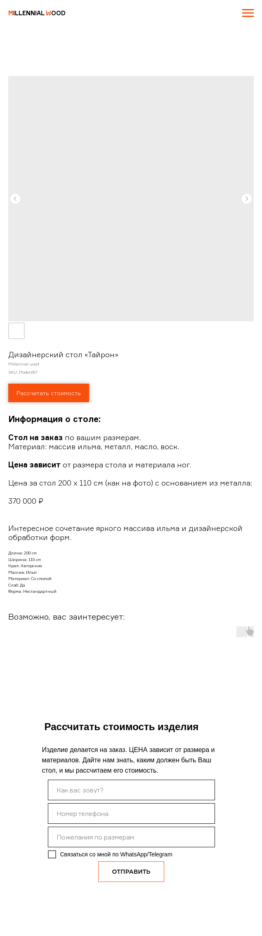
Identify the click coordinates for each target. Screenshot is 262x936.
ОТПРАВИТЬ (131, 871)
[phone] (131, 813)
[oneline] (131, 837)
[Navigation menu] (248, 13)
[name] (131, 790)
